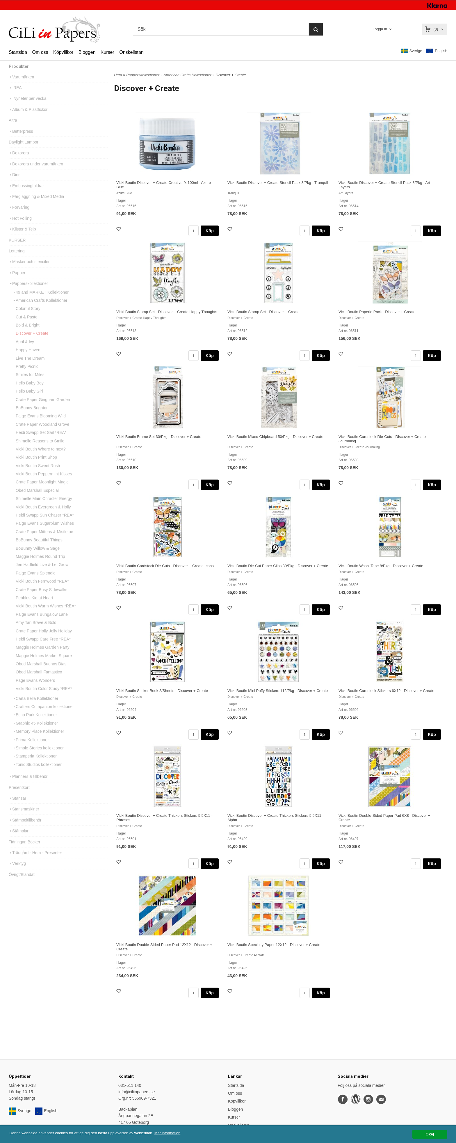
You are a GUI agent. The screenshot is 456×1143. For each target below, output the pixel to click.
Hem (118, 75)
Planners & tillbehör (28, 784)
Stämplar (18, 839)
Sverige (411, 51)
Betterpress (21, 139)
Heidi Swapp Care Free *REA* (43, 647)
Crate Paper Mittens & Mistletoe (44, 539)
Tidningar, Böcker (24, 850)
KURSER (17, 248)
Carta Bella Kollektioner (35, 706)
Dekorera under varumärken (36, 172)
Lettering (16, 259)
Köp (210, 230)
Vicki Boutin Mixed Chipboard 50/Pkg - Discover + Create (275, 436)
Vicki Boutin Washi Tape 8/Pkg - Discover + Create (381, 566)
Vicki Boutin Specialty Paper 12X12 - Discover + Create (273, 945)
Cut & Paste (27, 325)
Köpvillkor (63, 52)
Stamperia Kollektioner (34, 764)
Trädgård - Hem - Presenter (35, 860)
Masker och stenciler (29, 269)
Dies (14, 182)
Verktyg (17, 871)
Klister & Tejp (22, 237)
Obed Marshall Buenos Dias (41, 672)
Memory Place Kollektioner (38, 739)
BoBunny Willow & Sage (38, 556)
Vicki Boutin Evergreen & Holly (43, 515)
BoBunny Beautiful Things (39, 548)
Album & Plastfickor (28, 117)
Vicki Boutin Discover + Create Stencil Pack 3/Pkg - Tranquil (277, 182)
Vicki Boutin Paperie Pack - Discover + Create (377, 312)
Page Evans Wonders (35, 688)
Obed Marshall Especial (37, 498)
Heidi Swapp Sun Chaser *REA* (45, 523)
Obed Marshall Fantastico (39, 680)
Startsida (18, 52)
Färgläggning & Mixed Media (36, 204)
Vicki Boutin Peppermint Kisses (44, 482)
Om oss (40, 52)
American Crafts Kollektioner (39, 308)
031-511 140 (129, 1085)
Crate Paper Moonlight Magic (42, 490)
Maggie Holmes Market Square (44, 663)
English (436, 51)
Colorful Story (28, 316)
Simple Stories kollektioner (38, 756)
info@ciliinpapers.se (136, 1091)
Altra (13, 128)
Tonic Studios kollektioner (37, 772)
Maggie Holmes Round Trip (40, 564)
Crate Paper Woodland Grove (42, 432)
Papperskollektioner (28, 291)
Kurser (107, 52)
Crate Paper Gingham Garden (43, 407)
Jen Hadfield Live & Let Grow (42, 572)
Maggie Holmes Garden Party (42, 655)
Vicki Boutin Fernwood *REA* (42, 589)
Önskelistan (131, 52)
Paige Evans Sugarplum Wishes (45, 531)
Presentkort (19, 795)
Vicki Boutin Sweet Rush (38, 473)
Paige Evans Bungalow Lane (42, 622)
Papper (17, 280)
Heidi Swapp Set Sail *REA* (41, 440)
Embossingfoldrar (26, 193)
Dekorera (19, 161)
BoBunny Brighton (32, 415)
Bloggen (87, 52)
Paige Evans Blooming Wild (41, 424)
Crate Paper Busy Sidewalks (41, 597)
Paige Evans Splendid (36, 581)
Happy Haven (28, 358)
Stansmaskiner (24, 817)
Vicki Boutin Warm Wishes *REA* (46, 614)
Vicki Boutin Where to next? (41, 457)
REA (15, 95)
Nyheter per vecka (28, 106)
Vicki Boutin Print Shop (36, 465)
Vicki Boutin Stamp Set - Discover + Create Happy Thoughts (166, 312)
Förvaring (19, 215)
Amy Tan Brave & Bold (36, 630)
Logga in (380, 29)
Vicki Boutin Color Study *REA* (44, 696)
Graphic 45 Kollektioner (35, 731)
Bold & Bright (28, 333)
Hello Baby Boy (30, 391)
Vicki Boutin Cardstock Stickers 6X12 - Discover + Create (386, 690)
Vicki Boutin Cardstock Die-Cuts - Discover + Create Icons (165, 566)
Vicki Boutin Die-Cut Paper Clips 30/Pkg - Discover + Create (277, 566)
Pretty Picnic (27, 374)
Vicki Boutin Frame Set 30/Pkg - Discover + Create (158, 436)
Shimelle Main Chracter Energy (44, 506)
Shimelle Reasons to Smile (40, 449)
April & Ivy (25, 349)
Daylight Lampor (23, 150)
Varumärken (21, 85)
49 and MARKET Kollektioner (40, 300)
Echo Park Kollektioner (34, 722)
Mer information (176, 1133)
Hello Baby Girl (29, 399)
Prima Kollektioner (30, 748)
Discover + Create (32, 341)
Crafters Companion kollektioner (43, 714)
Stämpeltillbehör (25, 828)
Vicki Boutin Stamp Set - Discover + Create (263, 312)
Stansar (17, 806)
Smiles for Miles (30, 382)
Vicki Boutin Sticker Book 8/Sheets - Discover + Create (162, 690)
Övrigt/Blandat (22, 882)
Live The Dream (30, 366)
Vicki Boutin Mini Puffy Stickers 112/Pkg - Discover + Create (277, 690)
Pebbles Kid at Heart (34, 606)
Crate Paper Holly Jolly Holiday (44, 639)
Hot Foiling (20, 226)
